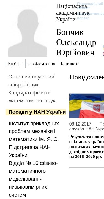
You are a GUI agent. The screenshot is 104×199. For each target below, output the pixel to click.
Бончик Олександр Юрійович (76, 42)
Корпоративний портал (87, 16)
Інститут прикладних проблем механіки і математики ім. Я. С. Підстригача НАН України (34, 139)
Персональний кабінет (87, 6)
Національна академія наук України (73, 12)
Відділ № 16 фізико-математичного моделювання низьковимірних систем (33, 179)
